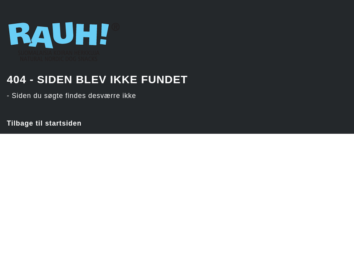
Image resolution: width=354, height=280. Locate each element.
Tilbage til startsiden (44, 123)
